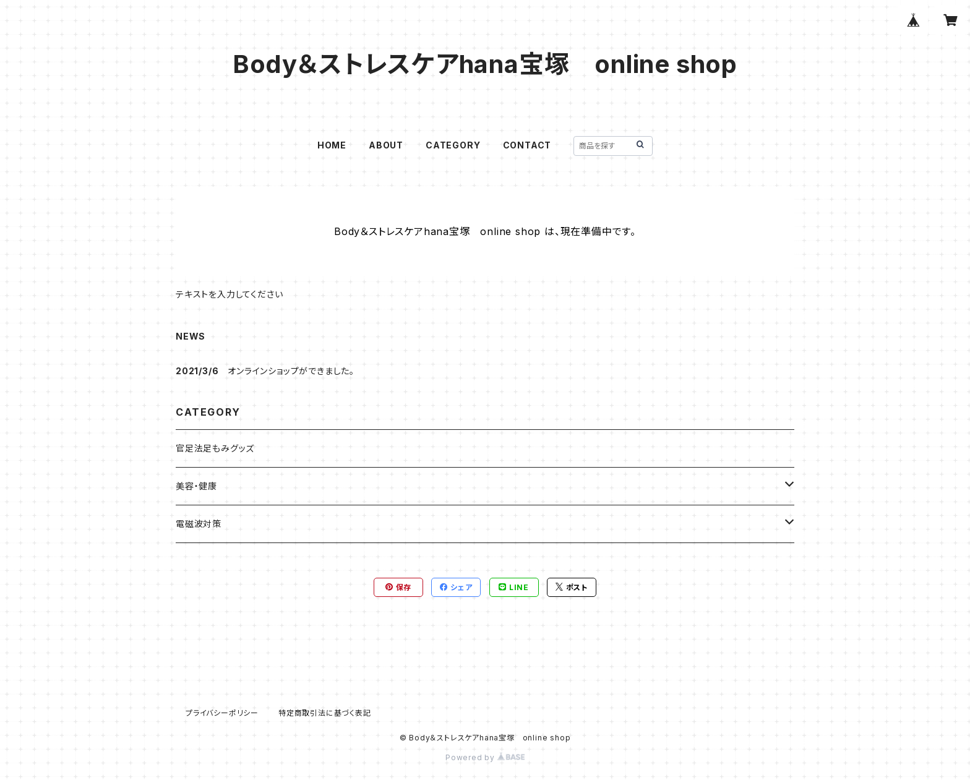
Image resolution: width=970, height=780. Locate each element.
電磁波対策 (198, 523)
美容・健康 (196, 486)
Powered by (485, 757)
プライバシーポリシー (222, 713)
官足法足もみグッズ (215, 448)
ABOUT (386, 145)
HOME (331, 145)
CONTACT (527, 145)
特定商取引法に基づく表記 (324, 713)
